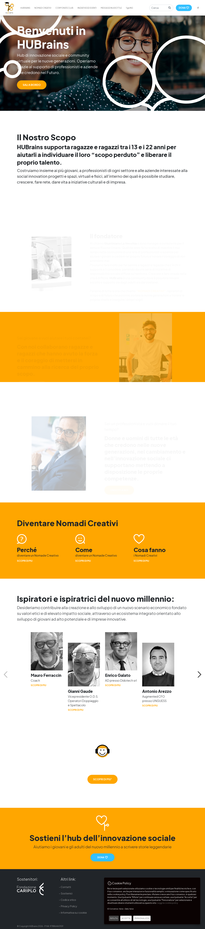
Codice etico (68, 899)
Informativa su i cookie (74, 912)
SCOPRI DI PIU (25, 560)
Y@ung (129, 8)
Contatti (66, 887)
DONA (184, 7)
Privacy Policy (69, 906)
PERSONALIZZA (141, 918)
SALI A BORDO (32, 97)
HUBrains (25, 8)
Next (199, 674)
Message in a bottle (111, 8)
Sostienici (66, 893)
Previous (5, 674)
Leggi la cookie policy (167, 903)
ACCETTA (126, 918)
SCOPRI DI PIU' (102, 779)
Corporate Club (64, 8)
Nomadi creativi (42, 8)
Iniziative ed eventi (87, 8)
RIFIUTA (114, 918)
